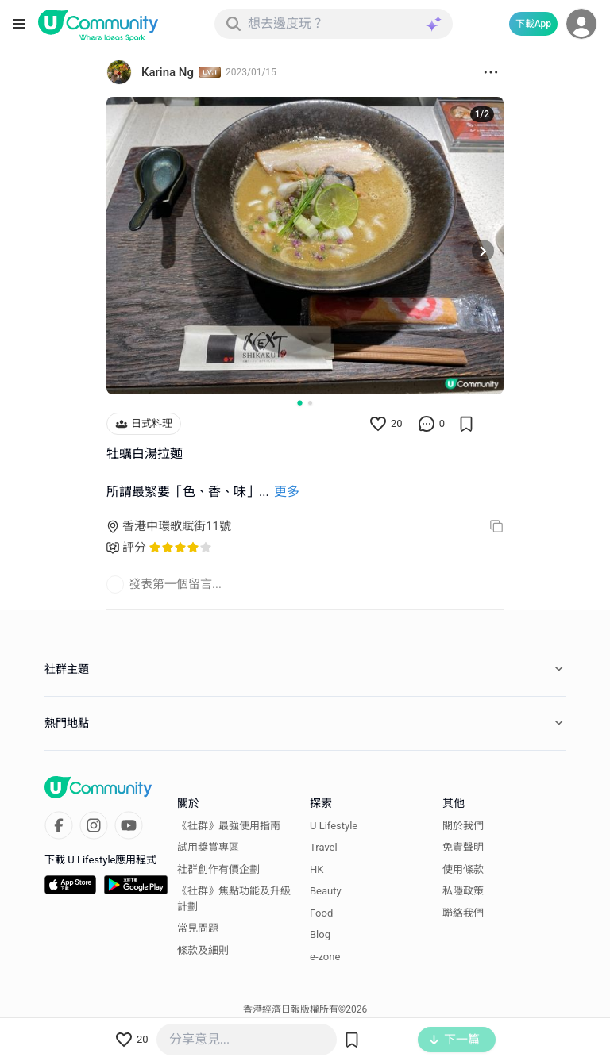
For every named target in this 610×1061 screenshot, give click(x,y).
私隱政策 (463, 891)
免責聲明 (463, 847)
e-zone (325, 957)
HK (316, 869)
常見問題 (197, 928)
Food (321, 913)
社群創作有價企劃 (218, 869)
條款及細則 (203, 950)
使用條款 (463, 869)
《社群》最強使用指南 (228, 826)
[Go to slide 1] (299, 402)
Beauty (326, 891)
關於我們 (463, 826)
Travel (324, 847)
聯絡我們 (463, 913)
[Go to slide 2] (310, 403)
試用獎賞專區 (208, 847)
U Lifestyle (333, 826)
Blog (320, 934)
